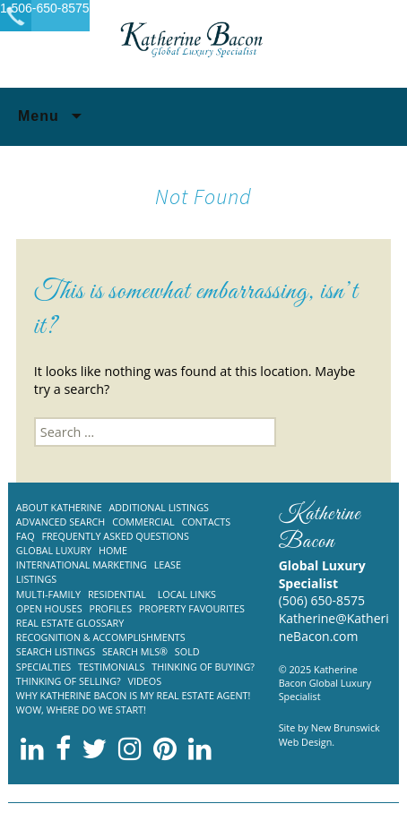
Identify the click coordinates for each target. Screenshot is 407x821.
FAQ (25, 536)
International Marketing (81, 564)
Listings (36, 579)
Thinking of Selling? (68, 681)
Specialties (44, 666)
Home (113, 550)
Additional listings (158, 507)
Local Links (187, 594)
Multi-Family (48, 594)
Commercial (143, 521)
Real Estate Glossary (70, 622)
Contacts (205, 521)
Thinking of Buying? (203, 666)
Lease (167, 564)
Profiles (110, 608)
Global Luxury (53, 550)
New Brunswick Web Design (329, 734)
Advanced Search (61, 521)
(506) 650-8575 (322, 600)
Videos (145, 681)
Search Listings (55, 651)
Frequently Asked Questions (114, 536)
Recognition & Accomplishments (101, 637)
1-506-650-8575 (45, 8)
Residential (117, 594)
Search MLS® (135, 651)
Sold (187, 651)
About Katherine (59, 507)
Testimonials (111, 666)
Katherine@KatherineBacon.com (334, 627)
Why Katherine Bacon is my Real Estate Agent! (133, 695)
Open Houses (49, 608)
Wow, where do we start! (81, 709)
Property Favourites (192, 608)
